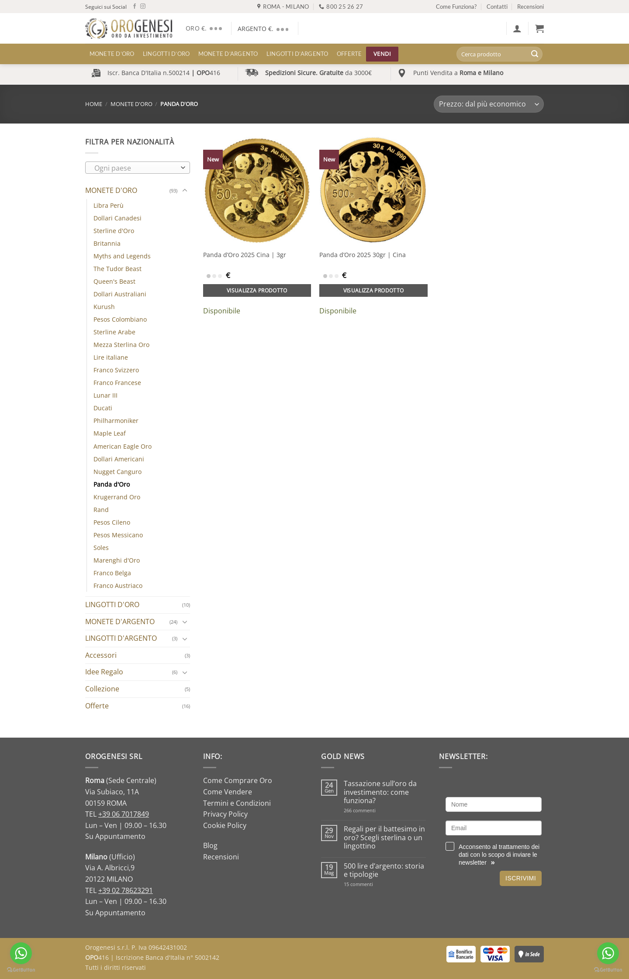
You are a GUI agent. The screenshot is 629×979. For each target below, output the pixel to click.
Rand (101, 509)
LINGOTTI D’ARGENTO (297, 53)
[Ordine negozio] (489, 104)
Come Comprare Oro (237, 780)
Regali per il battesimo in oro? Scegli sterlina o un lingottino (384, 837)
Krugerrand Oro (116, 497)
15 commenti (370, 884)
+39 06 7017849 (123, 814)
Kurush (104, 306)
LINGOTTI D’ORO (166, 53)
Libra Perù (108, 205)
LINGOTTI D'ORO (112, 604)
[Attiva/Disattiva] (185, 190)
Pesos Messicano (118, 535)
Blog (210, 845)
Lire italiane (110, 357)
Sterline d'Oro (113, 231)
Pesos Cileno (111, 522)
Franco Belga (112, 573)
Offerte (349, 53)
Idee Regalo (104, 672)
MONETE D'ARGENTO (120, 621)
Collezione (102, 689)
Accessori (101, 655)
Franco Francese (117, 382)
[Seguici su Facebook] (134, 6)
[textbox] (135, 168)
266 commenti (375, 810)
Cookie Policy (224, 825)
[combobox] (137, 167)
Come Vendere (227, 792)
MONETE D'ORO (131, 104)
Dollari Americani (118, 459)
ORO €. (205, 28)
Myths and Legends (122, 256)
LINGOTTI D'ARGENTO (121, 638)
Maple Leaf (109, 433)
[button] (517, 28)
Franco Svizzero (116, 370)
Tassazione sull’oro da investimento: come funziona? (380, 792)
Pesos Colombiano (120, 319)
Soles (101, 547)
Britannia (107, 243)
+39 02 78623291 (125, 890)
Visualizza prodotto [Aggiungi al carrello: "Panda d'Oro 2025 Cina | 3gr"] (257, 290)
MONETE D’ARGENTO (228, 53)
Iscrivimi (520, 878)
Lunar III (105, 395)
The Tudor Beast (117, 269)
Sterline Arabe (114, 332)
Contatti (497, 6)
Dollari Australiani (119, 294)
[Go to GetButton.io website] (608, 970)
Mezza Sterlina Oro (121, 344)
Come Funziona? (456, 6)
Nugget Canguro (117, 471)
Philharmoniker (115, 420)
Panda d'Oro (111, 484)
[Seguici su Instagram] (142, 6)
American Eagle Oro (122, 446)
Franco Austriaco (117, 585)
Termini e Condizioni (237, 803)
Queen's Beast (114, 281)
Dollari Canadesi (117, 218)
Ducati (102, 408)
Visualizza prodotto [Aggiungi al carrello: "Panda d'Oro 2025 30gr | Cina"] (373, 290)
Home (93, 104)
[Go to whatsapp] (608, 953)
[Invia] (534, 54)
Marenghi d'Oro (116, 560)
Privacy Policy (225, 814)
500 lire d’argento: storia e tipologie (384, 870)
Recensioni (530, 6)
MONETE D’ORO (112, 53)
